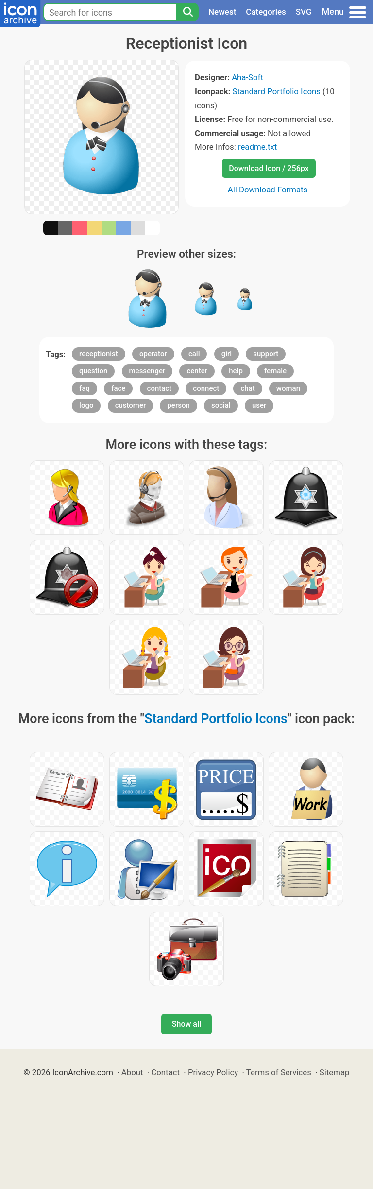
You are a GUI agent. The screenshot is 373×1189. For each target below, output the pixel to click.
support (265, 353)
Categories (266, 12)
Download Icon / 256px (268, 168)
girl (226, 353)
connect (206, 388)
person (178, 405)
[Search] (187, 12)
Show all (186, 1024)
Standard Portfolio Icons (277, 91)
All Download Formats (268, 189)
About (132, 1072)
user (259, 405)
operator (153, 353)
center (196, 370)
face (118, 388)
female (275, 370)
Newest (222, 12)
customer (130, 405)
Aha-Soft (247, 77)
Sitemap (335, 1072)
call (194, 353)
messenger (147, 370)
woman (288, 388)
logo (86, 405)
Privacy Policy (213, 1072)
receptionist (98, 353)
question (93, 370)
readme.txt (257, 147)
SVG (304, 12)
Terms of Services (278, 1072)
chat (247, 388)
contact (159, 388)
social (221, 405)
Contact (165, 1072)
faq (84, 388)
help (236, 370)
